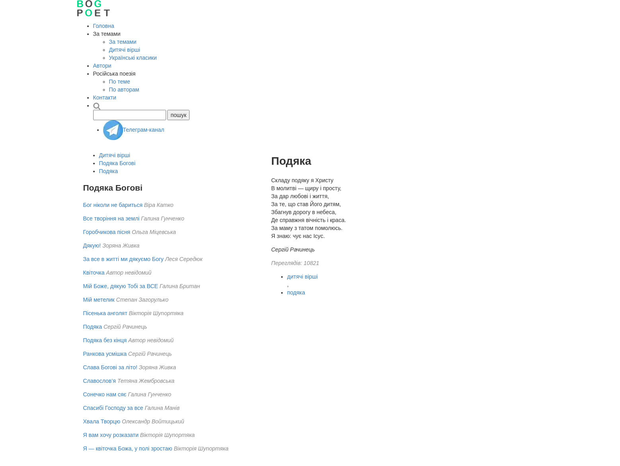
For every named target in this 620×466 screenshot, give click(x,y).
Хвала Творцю (102, 421)
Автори (102, 65)
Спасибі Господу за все (113, 408)
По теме (119, 81)
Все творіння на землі (111, 218)
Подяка (108, 171)
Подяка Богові (117, 163)
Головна (103, 26)
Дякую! (92, 245)
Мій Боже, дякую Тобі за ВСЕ (120, 286)
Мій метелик (99, 299)
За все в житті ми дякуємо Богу (123, 259)
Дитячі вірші (124, 50)
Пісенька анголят (105, 313)
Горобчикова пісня (107, 232)
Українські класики (133, 58)
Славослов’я (99, 381)
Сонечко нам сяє (105, 394)
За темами (123, 42)
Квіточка (94, 272)
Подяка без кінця (105, 340)
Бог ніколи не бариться (113, 205)
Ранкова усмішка (105, 354)
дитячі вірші (302, 276)
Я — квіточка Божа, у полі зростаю (127, 448)
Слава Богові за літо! (110, 367)
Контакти (104, 97)
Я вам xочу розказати (111, 435)
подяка (296, 292)
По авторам (124, 89)
